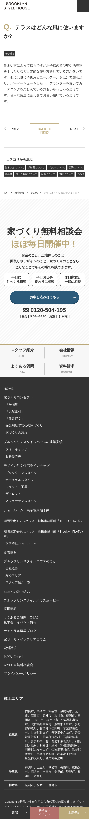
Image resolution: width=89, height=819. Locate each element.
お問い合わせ (13, 656)
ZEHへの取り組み (17, 592)
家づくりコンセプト (18, 397)
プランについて (56, 167)
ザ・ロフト (13, 493)
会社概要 (12, 568)
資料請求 (10, 648)
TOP (6, 193)
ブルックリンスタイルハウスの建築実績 (33, 442)
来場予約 (74, 813)
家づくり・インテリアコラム (25, 639)
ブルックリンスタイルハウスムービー (31, 600)
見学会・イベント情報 (20, 622)
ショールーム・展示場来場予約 (27, 510)
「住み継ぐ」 (15, 418)
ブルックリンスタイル (21, 472)
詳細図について (36, 167)
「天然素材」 (15, 411)
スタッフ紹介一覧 (18, 582)
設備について (48, 174)
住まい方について (14, 167)
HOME (9, 388)
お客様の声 (13, 456)
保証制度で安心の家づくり (24, 425)
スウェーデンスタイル (21, 501)
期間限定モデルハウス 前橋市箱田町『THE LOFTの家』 (44, 521)
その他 (9, 53)
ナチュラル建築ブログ (20, 631)
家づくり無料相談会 (18, 665)
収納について (75, 167)
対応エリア (13, 575)
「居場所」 (13, 404)
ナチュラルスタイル (19, 480)
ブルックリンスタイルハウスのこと (30, 561)
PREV (15, 129)
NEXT (74, 129)
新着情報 (19, 193)
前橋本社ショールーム (21, 543)
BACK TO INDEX (44, 130)
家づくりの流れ (16, 432)
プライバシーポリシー (20, 673)
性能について (66, 174)
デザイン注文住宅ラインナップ (27, 465)
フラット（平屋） (18, 487)
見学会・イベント (44, 812)
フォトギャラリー (18, 449)
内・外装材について (26, 174)
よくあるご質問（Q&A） (22, 617)
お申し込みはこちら (53, 297)
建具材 (8, 174)
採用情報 (10, 609)
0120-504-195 (48, 310)
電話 (15, 813)
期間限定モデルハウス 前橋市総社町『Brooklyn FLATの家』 (43, 534)
